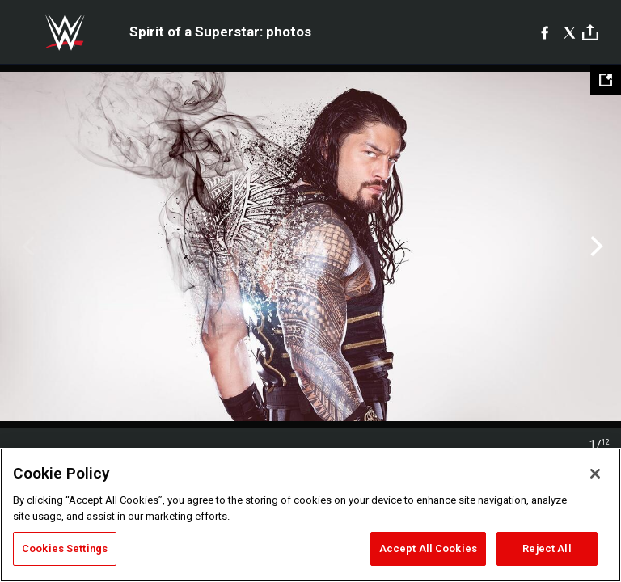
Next (595, 246)
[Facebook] (544, 32)
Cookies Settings (65, 548)
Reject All (546, 548)
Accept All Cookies (428, 548)
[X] (569, 32)
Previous (26, 246)
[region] (310, 515)
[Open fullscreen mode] (605, 80)
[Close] (595, 473)
